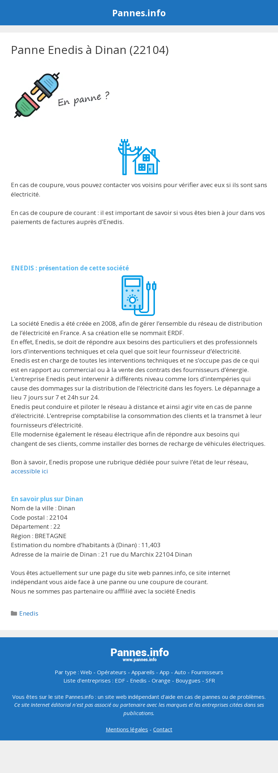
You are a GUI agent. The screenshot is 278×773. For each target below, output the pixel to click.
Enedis (28, 613)
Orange (161, 680)
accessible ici (29, 471)
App (164, 672)
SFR (210, 680)
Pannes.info (139, 13)
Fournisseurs (207, 672)
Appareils (143, 672)
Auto (180, 672)
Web (86, 672)
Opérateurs (111, 672)
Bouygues (188, 680)
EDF (120, 680)
